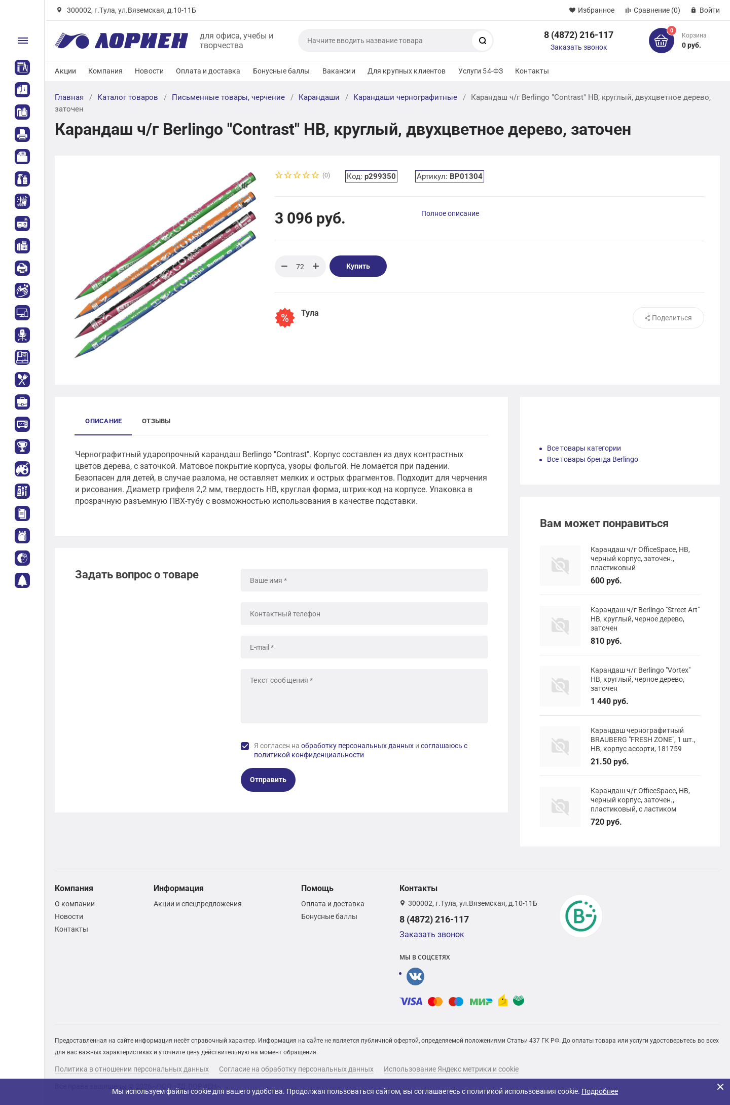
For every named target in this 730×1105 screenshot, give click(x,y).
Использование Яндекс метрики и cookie (451, 1069)
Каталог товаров (127, 97)
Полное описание (450, 213)
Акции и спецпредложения (198, 904)
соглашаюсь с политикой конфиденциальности (360, 750)
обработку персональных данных (357, 746)
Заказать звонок (579, 47)
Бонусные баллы (281, 71)
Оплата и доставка (208, 71)
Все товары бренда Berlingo (592, 459)
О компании (75, 904)
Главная (69, 97)
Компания (105, 71)
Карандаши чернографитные (405, 97)
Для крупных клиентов (407, 71)
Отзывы (156, 421)
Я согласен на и (360, 750)
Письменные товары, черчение (228, 97)
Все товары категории (584, 448)
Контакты (532, 71)
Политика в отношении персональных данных (132, 1069)
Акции (65, 71)
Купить (358, 266)
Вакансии (338, 71)
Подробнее (599, 1091)
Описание (103, 421)
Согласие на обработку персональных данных (296, 1069)
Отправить (268, 780)
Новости (149, 71)
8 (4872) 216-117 (578, 34)
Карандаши (319, 97)
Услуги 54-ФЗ (480, 71)
